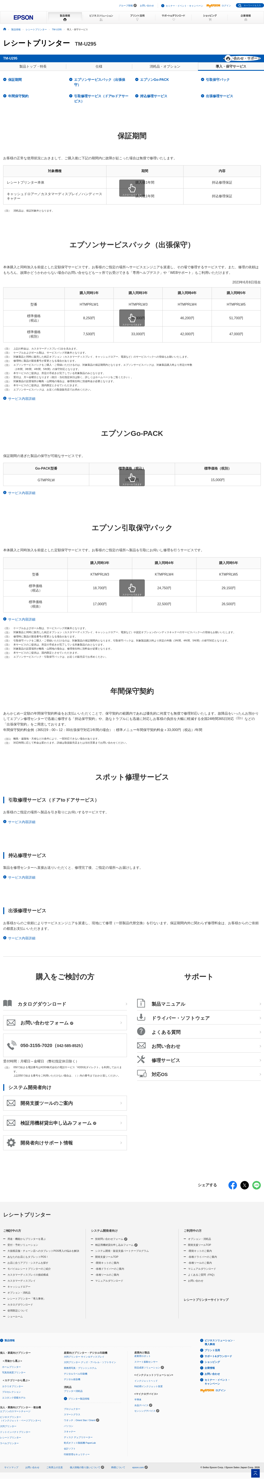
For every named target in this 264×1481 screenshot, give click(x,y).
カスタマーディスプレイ (21, 1283)
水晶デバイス (141, 1408)
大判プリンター (8, 1429)
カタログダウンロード (20, 1307)
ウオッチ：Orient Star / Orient (79, 1423)
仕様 (99, 69)
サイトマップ (11, 1470)
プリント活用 (212, 1353)
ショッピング (212, 1365)
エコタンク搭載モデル (14, 1400)
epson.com (138, 1470)
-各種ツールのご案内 (107, 1277)
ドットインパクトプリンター (15, 1435)
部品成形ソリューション (147, 1370)
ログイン (218, 5)
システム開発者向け (104, 1233)
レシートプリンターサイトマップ (206, 1302)
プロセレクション (11, 1395)
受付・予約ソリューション (22, 1247)
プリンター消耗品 (73, 1394)
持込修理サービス (153, 99)
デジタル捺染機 (72, 1382)
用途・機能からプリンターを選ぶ (26, 1241)
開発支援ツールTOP (106, 1259)
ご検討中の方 (12, 1233)
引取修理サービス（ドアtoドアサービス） (101, 101)
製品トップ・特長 (33, 69)
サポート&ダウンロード (218, 1359)
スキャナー (70, 1434)
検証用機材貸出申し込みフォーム (116, 1248)
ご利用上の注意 (54, 1470)
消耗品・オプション (165, 69)
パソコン (68, 1429)
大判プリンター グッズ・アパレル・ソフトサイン (90, 1365)
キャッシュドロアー (18, 1289)
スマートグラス (72, 1417)
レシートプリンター (36, 43)
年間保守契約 (18, 99)
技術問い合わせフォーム (111, 1242)
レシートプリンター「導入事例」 (26, 1301)
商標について (118, 1470)
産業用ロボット (142, 1359)
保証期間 (15, 82)
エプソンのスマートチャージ (15, 1414)
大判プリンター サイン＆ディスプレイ (84, 1359)
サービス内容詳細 (21, 401)
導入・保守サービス (231, 69)
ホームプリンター (11, 1370)
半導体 (137, 1402)
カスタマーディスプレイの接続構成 (27, 1277)
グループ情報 (126, 5)
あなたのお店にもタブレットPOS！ (28, 1259)
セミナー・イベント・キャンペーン (184, 5)
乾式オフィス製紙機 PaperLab (80, 1446)
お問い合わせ (147, 5)
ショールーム (15, 1319)
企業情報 (210, 1370)
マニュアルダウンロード (109, 1283)
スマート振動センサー (146, 1365)
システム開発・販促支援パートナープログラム (122, 1253)
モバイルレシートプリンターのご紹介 (29, 1271)
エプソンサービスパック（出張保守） (99, 85)
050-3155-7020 (36, 1048)
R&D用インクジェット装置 (148, 1389)
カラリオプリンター (12, 1389)
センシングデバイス (144, 1414)
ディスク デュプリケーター (78, 1440)
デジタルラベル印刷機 (75, 1376)
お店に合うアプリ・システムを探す (27, 1265)
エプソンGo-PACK (154, 82)
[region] (132, 187)
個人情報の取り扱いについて (87, 1470)
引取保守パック (218, 82)
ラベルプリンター (9, 1446)
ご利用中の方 (193, 1233)
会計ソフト (70, 1451)
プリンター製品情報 (78, 1401)
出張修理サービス (219, 99)
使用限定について (17, 1313)
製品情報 (9, 1343)
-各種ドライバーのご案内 (109, 1271)
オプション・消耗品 (18, 1295)
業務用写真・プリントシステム (80, 1371)
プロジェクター (72, 1412)
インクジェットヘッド (146, 1383)
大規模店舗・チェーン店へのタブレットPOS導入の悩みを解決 (43, 1253)
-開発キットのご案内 (107, 1265)
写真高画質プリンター (14, 1375)
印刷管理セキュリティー (77, 1457)
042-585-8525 (69, 1049)
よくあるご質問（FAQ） (202, 1277)
